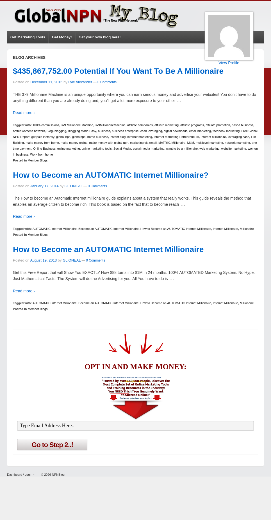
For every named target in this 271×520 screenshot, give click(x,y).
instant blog (118, 136)
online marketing (68, 148)
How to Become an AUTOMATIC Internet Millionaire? (110, 175)
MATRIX (164, 142)
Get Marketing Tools (27, 37)
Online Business (44, 148)
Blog (50, 131)
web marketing (209, 148)
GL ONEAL (74, 186)
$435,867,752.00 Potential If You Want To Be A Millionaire (118, 71)
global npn (63, 136)
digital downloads (175, 131)
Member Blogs (38, 160)
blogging (60, 131)
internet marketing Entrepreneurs (176, 136)
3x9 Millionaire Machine (77, 125)
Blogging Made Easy (82, 131)
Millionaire (179, 142)
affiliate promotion (218, 125)
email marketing (200, 131)
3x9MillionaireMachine (110, 125)
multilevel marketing (209, 142)
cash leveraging (151, 131)
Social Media (122, 148)
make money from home (42, 142)
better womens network (29, 131)
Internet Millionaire (213, 136)
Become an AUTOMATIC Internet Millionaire (108, 228)
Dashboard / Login (19, 474)
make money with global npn (108, 142)
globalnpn (79, 136)
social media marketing (149, 148)
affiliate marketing (166, 125)
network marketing (237, 142)
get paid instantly (42, 136)
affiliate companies (140, 125)
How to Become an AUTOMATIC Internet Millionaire (175, 228)
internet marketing (139, 136)
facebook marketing (226, 131)
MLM (190, 142)
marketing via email (143, 142)
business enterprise (125, 131)
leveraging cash (238, 136)
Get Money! (62, 37)
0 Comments (107, 82)
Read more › (24, 112)
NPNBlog (58, 474)
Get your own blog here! (100, 37)
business (104, 131)
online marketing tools (97, 148)
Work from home (41, 154)
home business (97, 136)
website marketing (233, 148)
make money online (74, 142)
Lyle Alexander (80, 82)
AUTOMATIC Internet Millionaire (55, 228)
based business (242, 125)
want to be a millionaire (182, 148)
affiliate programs (192, 125)
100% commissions (46, 125)
